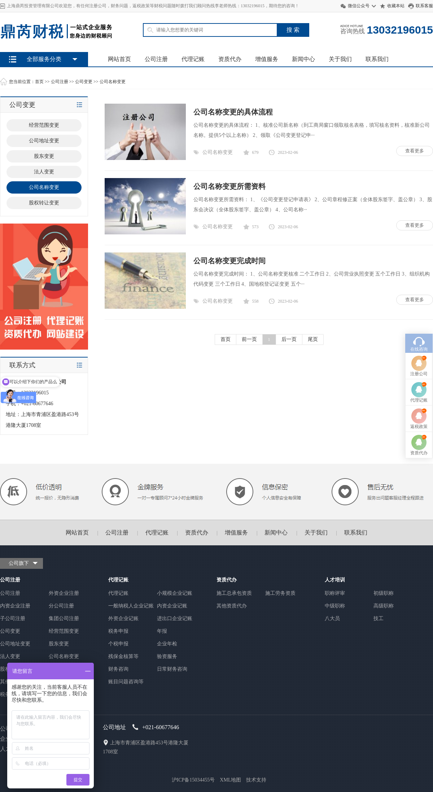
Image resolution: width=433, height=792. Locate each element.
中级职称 (335, 606)
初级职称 (383, 593)
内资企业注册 (15, 606)
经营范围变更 (64, 631)
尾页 (313, 339)
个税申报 (118, 643)
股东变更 (59, 643)
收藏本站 (395, 5)
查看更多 (414, 150)
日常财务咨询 (172, 669)
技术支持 (256, 780)
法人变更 (10, 656)
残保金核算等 (123, 656)
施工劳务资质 (280, 593)
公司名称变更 (113, 81)
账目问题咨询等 (126, 681)
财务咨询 (118, 669)
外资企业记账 (123, 618)
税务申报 (118, 631)
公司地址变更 (15, 643)
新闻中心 (303, 59)
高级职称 (383, 606)
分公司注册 (61, 606)
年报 (162, 631)
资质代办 (229, 59)
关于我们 (340, 59)
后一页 (289, 339)
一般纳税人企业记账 (131, 606)
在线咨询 (419, 300)
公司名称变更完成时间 (229, 261)
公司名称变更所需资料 (229, 186)
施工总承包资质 (234, 593)
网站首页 (119, 59)
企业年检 (167, 643)
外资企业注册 (64, 593)
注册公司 (419, 324)
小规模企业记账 (174, 593)
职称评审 (335, 593)
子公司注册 (12, 618)
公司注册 (156, 59)
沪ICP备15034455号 (193, 780)
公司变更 (83, 81)
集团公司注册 (64, 618)
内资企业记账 (172, 606)
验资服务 (167, 656)
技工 (378, 618)
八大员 (332, 618)
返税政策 (419, 377)
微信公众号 (358, 5)
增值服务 (266, 59)
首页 (39, 81)
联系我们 (377, 59)
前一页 (249, 339)
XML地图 (230, 780)
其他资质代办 (231, 606)
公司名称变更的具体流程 (233, 112)
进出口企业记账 (174, 618)
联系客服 (424, 5)
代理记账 (193, 59)
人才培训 (335, 580)
